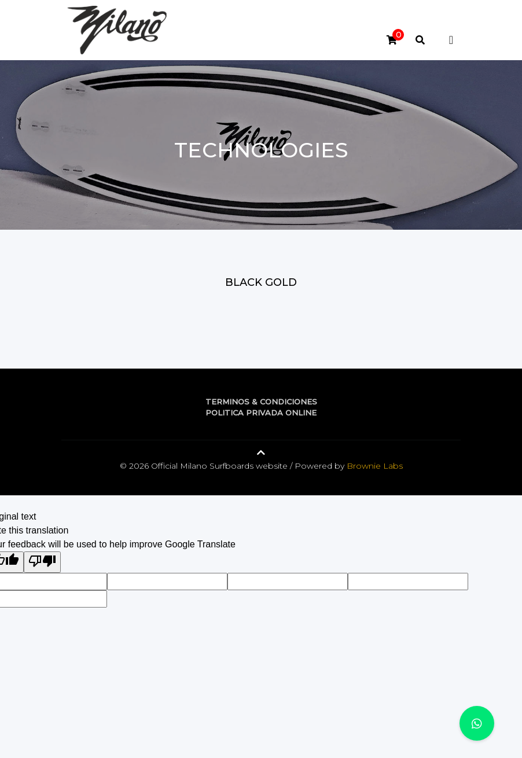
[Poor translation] (42, 562)
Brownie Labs (375, 466)
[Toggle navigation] (451, 40)
